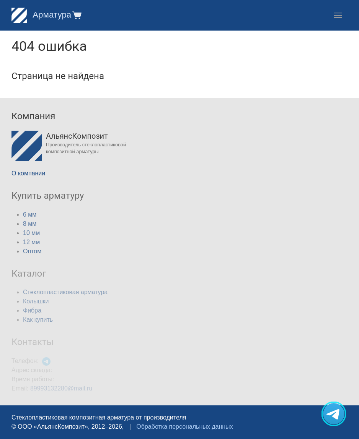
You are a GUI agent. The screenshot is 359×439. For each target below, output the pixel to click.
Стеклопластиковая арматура (65, 292)
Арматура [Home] (41, 14)
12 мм (31, 242)
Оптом (32, 251)
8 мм (29, 223)
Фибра (32, 310)
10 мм (31, 233)
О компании (28, 173)
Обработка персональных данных (184, 426)
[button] (76, 15)
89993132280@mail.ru (61, 388)
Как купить (38, 319)
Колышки (36, 301)
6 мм (29, 214)
